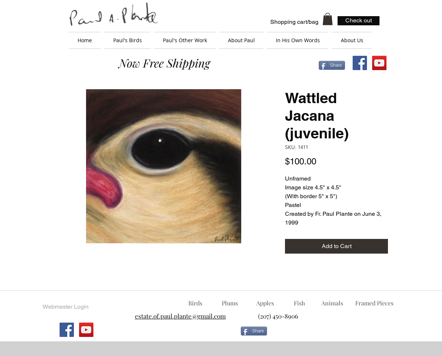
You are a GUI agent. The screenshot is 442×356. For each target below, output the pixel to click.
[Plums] (230, 303)
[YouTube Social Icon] (379, 63)
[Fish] (299, 303)
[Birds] (195, 303)
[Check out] (358, 20)
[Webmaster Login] (65, 306)
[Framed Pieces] (374, 303)
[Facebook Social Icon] (360, 63)
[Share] (332, 65)
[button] (327, 19)
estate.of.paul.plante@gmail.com (180, 316)
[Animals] (332, 303)
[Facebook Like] (329, 334)
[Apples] (265, 303)
